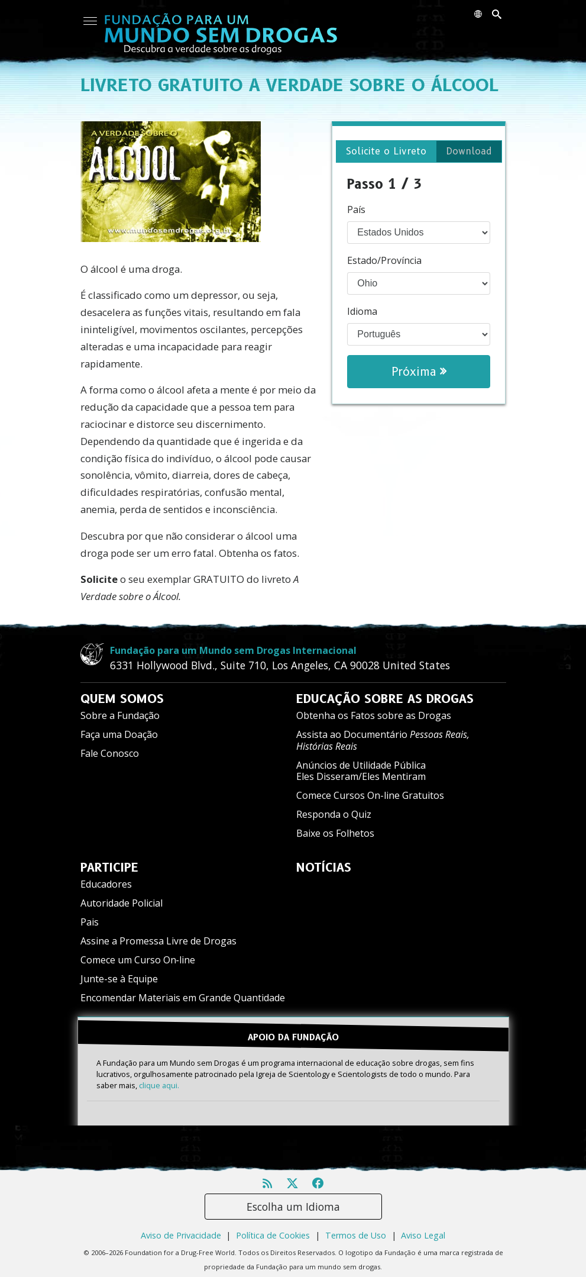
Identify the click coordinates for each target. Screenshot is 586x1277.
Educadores (106, 884)
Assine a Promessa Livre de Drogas (158, 940)
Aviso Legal (423, 1230)
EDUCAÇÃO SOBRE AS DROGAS (385, 699)
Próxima (418, 372)
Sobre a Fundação (120, 715)
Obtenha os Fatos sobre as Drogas (373, 715)
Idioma (362, 311)
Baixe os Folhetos (335, 833)
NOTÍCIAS (323, 867)
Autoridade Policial (121, 903)
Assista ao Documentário (383, 740)
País (356, 209)
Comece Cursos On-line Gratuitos (370, 795)
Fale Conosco (109, 753)
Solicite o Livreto (386, 151)
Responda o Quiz (333, 814)
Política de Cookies (273, 1230)
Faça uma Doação (119, 734)
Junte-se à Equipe (119, 978)
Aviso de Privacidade (181, 1230)
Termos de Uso (355, 1230)
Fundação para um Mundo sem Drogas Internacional (233, 650)
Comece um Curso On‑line (137, 959)
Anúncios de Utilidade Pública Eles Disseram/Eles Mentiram (361, 771)
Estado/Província (384, 260)
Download (469, 151)
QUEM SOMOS (122, 699)
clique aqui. (159, 1080)
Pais (89, 921)
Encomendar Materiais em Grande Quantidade (182, 997)
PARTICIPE (109, 867)
